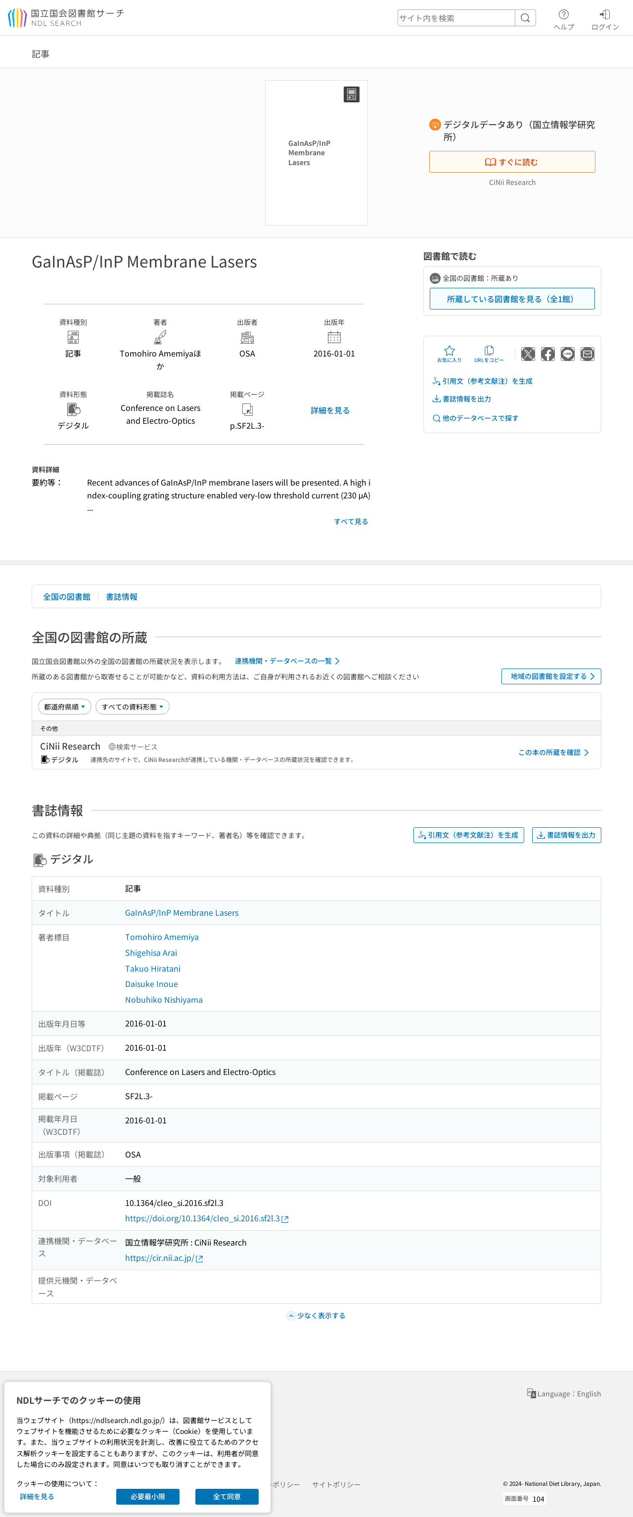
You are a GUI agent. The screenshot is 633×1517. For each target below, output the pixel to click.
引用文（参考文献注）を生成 (482, 381)
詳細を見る (330, 410)
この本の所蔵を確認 (555, 752)
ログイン (605, 18)
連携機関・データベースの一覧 (289, 661)
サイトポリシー (336, 1484)
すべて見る (351, 521)
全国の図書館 (66, 596)
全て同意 (227, 1496)
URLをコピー (489, 354)
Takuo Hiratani (153, 968)
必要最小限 (148, 1496)
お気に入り (449, 354)
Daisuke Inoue (151, 983)
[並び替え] (64, 706)
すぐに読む (511, 162)
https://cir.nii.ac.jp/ (164, 1257)
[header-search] (467, 17)
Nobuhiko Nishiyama (164, 999)
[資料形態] (132, 706)
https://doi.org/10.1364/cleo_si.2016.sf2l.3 (207, 1218)
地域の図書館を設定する (554, 676)
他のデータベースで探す (475, 418)
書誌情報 (121, 596)
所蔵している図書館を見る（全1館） (512, 299)
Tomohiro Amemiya (162, 936)
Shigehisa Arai (151, 952)
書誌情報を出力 (461, 399)
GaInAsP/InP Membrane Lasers (181, 912)
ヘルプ (563, 18)
